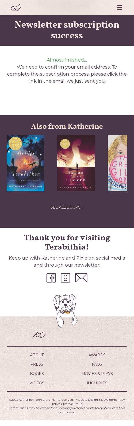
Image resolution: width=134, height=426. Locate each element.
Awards (97, 355)
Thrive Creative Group (67, 404)
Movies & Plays (97, 373)
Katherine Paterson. (33, 399)
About (37, 355)
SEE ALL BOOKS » (66, 207)
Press (37, 364)
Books (37, 373)
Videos (37, 383)
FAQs (97, 364)
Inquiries (97, 383)
